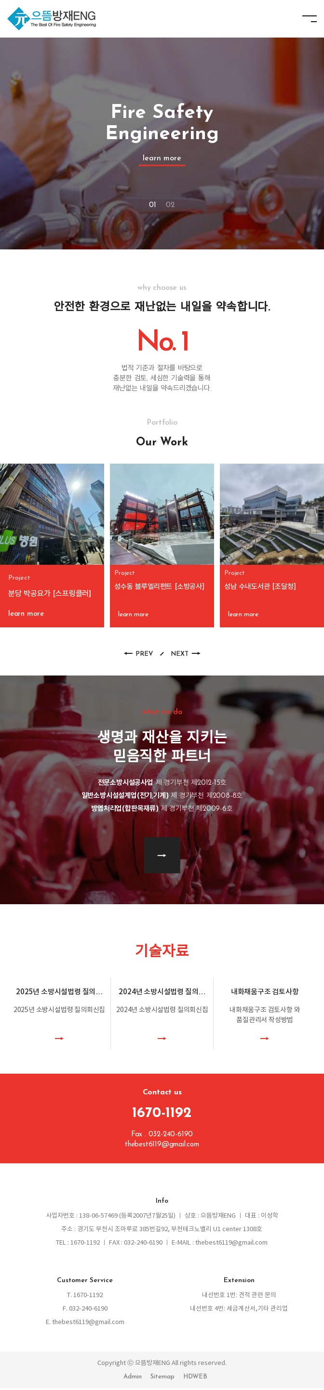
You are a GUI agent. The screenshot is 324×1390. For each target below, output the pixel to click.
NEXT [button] (179, 656)
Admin (132, 1379)
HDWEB (195, 1379)
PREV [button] (143, 656)
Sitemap (162, 1379)
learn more (162, 158)
